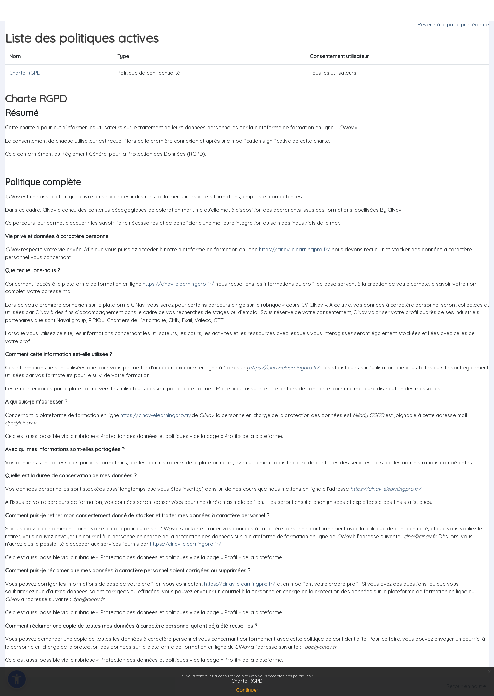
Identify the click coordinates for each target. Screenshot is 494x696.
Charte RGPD (247, 680)
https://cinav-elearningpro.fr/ (294, 249)
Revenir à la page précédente (453, 24)
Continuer (247, 690)
